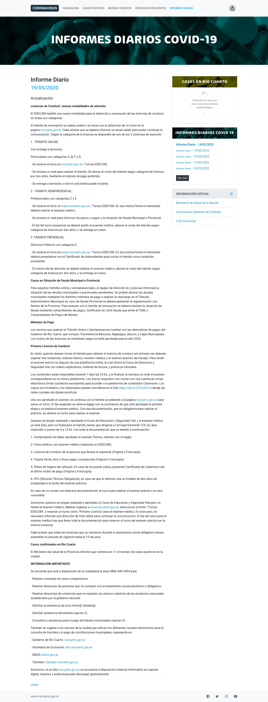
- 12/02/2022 (192, 156)
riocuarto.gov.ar (50, 130)
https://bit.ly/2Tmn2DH (134, 388)
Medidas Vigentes (120, 8)
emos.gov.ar (50, 655)
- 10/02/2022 (192, 168)
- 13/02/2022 (192, 150)
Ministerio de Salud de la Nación (197, 203)
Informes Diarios (181, 8)
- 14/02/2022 (195, 144)
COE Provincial (185, 221)
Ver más (182, 177)
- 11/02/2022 (192, 162)
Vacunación (71, 8)
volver (35, 685)
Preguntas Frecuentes (150, 8)
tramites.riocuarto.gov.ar (61, 662)
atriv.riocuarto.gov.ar (78, 647)
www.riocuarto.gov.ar (76, 206)
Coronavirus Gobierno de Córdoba (198, 212)
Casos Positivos (93, 8)
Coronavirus (45, 8)
